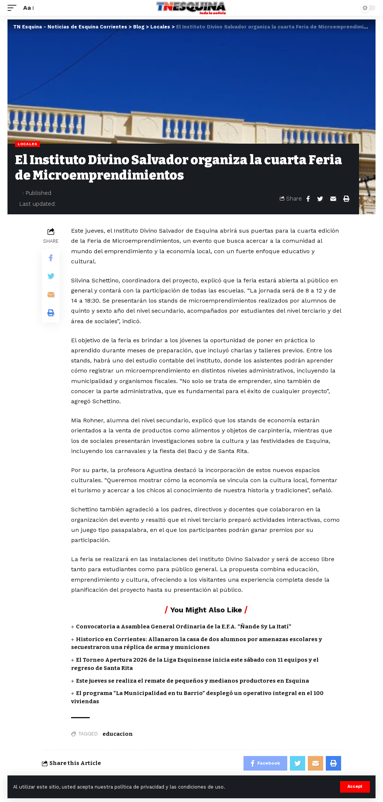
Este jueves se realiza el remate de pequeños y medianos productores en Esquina (192, 680)
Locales (27, 144)
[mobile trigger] (13, 8)
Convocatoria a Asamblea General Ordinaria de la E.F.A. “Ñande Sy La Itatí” (183, 626)
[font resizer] (28, 8)
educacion (117, 734)
